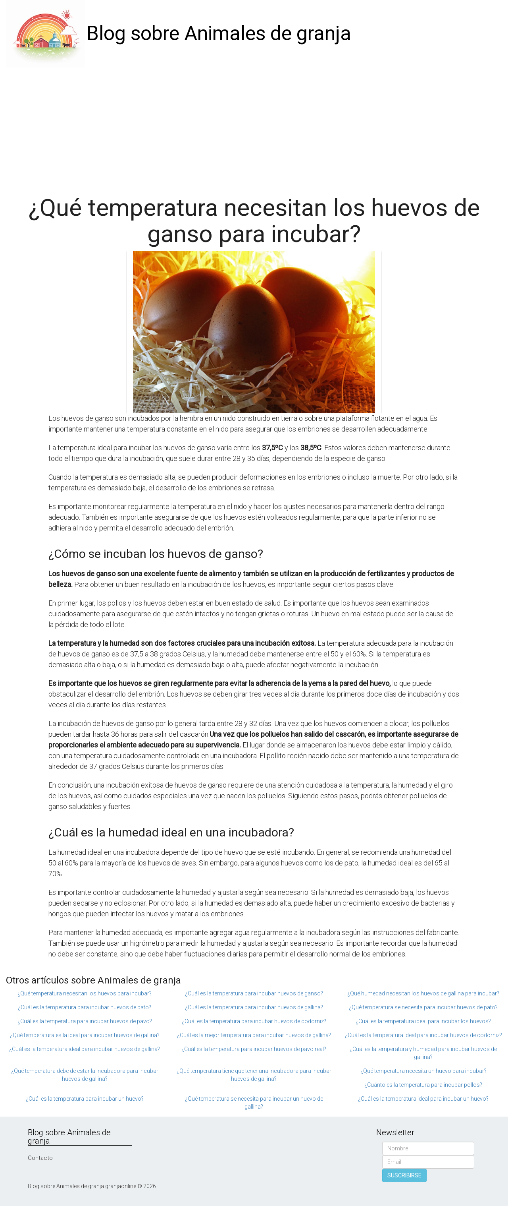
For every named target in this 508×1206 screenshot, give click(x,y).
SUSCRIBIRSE (404, 1175)
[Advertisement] (254, 127)
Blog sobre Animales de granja (219, 33)
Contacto (40, 1157)
